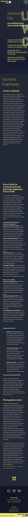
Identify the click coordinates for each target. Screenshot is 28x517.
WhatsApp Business (14, 511)
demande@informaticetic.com (11, 466)
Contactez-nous (14, 509)
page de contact (10, 468)
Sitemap (14, 506)
